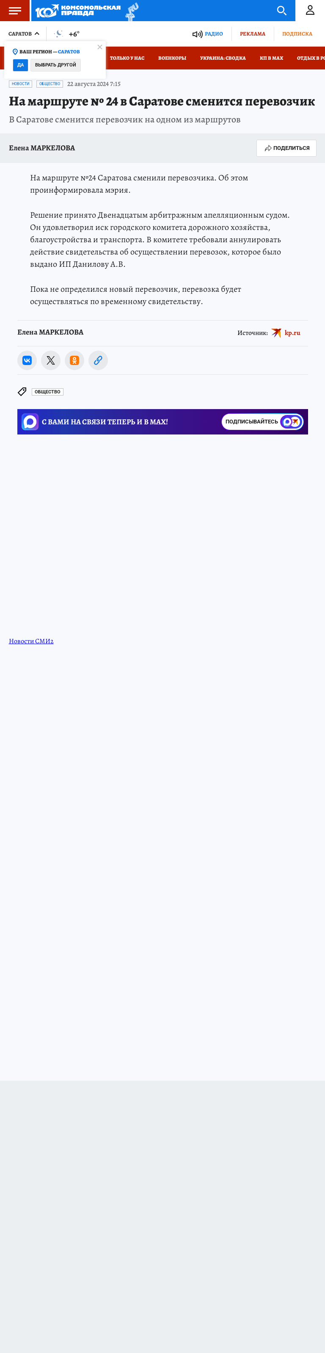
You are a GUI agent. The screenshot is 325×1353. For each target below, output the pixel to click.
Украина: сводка (223, 58)
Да (20, 65)
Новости (20, 84)
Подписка (297, 33)
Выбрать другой (55, 65)
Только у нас (127, 58)
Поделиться (286, 148)
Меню (10, 10)
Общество (49, 84)
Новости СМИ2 (31, 641)
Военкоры (172, 58)
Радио (214, 33)
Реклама (252, 33)
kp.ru (292, 333)
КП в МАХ (271, 58)
